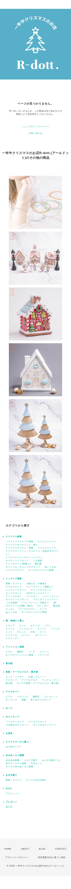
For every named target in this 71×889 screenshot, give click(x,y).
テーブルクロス (27, 609)
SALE (9, 788)
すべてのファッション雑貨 (19, 655)
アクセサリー (13, 691)
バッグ (31, 651)
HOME (8, 849)
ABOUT (25, 849)
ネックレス (11, 700)
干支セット (36, 763)
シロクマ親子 (31, 760)
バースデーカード (15, 721)
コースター (32, 596)
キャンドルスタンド (41, 590)
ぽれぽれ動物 (13, 760)
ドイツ (42, 632)
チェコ (22, 625)
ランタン (10, 609)
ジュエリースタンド (16, 590)
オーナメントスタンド (17, 560)
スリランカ (11, 635)
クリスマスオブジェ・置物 (19, 548)
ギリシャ (21, 632)
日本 (33, 632)
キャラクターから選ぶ (17, 742)
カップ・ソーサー (15, 677)
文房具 (9, 733)
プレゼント (11, 802)
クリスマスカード (15, 570)
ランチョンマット (51, 680)
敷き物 (38, 564)
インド (9, 632)
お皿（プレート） (37, 677)
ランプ (43, 609)
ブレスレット (51, 696)
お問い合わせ (35, 133)
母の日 (9, 807)
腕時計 (20, 651)
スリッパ (44, 651)
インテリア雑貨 (14, 578)
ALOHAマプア (13, 747)
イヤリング (43, 655)
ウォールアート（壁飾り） (40, 586)
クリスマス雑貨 (14, 536)
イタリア (10, 625)
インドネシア (26, 629)
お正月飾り (11, 775)
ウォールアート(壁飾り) (18, 564)
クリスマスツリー (47, 541)
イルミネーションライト (45, 599)
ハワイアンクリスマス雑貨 (19, 541)
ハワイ (47, 625)
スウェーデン (13, 638)
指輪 (23, 700)
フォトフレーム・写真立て (35, 602)
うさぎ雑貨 (11, 602)
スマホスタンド (14, 586)
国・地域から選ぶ (15, 620)
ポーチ (9, 708)
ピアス (9, 651)
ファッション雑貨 (15, 647)
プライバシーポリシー (16, 857)
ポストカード (13, 717)
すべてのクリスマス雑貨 (41, 570)
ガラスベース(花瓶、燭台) (19, 606)
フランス (55, 629)
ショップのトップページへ (35, 126)
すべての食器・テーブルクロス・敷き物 (37, 683)
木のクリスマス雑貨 (16, 763)
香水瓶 (9, 663)
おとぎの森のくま (51, 760)
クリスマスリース (47, 548)
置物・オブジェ (14, 583)
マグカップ (11, 680)
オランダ (35, 625)
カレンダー (43, 606)
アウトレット (13, 793)
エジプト (42, 629)
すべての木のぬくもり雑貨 (19, 766)
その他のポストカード (17, 725)
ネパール (10, 629)
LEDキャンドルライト (37, 593)
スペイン (26, 635)
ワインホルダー (14, 596)
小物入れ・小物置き (36, 583)
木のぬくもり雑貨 (15, 755)
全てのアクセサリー (41, 700)
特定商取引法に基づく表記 (52, 857)
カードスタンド (14, 593)
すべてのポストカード (44, 725)
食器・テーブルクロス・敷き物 (22, 672)
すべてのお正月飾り (36, 780)
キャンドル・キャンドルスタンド (23, 567)
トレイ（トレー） (51, 596)
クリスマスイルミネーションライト (24, 557)
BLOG (42, 849)
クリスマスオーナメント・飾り (22, 544)
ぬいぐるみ (50, 567)
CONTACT (61, 849)
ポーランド (41, 635)
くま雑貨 (37, 560)
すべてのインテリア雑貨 (34, 612)
